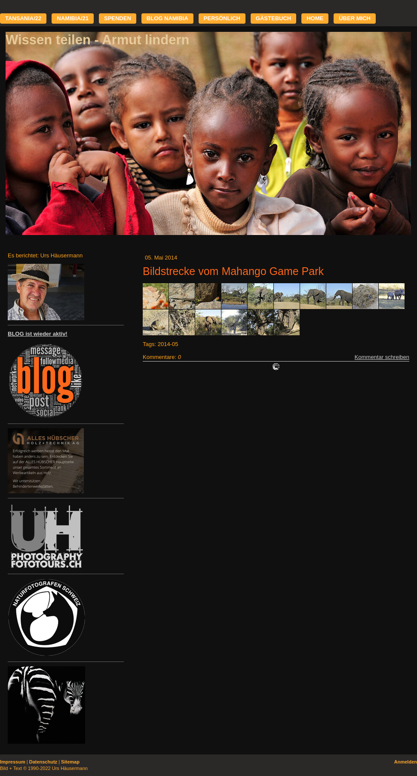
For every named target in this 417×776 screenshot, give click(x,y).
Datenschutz (43, 761)
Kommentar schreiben (382, 357)
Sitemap (70, 761)
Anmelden (405, 761)
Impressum (12, 761)
